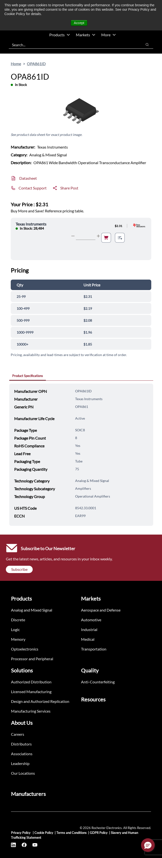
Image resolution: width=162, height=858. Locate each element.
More (108, 34)
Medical (87, 639)
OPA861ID (36, 63)
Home (16, 63)
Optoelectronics (24, 649)
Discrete (18, 619)
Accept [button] (79, 23)
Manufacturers (28, 794)
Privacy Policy (21, 833)
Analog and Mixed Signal (31, 610)
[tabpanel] (81, 455)
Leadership (20, 763)
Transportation (93, 649)
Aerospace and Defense (101, 610)
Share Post (69, 188)
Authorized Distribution (31, 681)
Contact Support (33, 188)
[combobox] (73, 44)
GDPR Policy (99, 833)
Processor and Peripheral (32, 658)
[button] (148, 845)
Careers (17, 734)
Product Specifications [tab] (27, 376)
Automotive (91, 619)
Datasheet (28, 178)
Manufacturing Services (31, 711)
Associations (21, 753)
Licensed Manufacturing (31, 691)
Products (59, 34)
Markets (85, 34)
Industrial (89, 629)
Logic (15, 629)
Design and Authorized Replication (40, 701)
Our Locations (23, 773)
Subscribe (19, 569)
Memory (18, 639)
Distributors (21, 744)
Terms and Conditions (71, 833)
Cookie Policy (43, 833)
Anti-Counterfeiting (98, 681)
